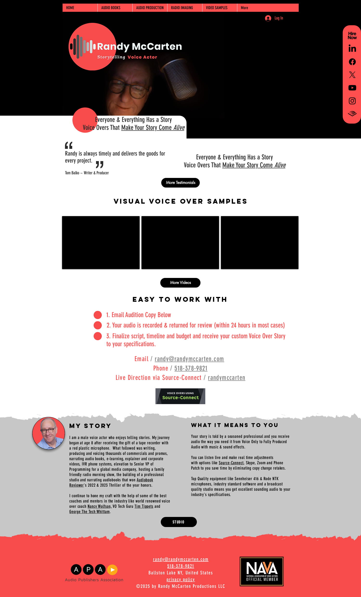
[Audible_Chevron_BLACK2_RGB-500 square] (352, 113)
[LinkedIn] (352, 48)
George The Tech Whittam (89, 511)
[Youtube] (352, 87)
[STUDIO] (179, 522)
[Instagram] (352, 100)
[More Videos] (180, 283)
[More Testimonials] (180, 183)
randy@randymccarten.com (189, 359)
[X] (352, 74)
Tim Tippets (144, 506)
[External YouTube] (100, 242)
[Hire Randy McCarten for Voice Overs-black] (352, 35)
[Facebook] (352, 61)
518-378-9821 (190, 368)
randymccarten (226, 378)
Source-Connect (231, 462)
